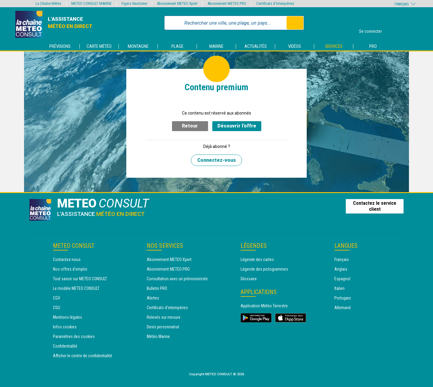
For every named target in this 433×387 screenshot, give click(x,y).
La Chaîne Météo (48, 3)
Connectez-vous (216, 160)
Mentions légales (67, 317)
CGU (56, 307)
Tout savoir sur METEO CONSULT (80, 278)
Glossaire (249, 278)
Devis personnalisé (163, 326)
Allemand (342, 307)
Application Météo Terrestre (264, 305)
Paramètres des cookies (74, 336)
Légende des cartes (257, 259)
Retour (190, 126)
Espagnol (342, 278)
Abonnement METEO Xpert (169, 259)
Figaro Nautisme (134, 3)
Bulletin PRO (157, 288)
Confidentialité (65, 346)
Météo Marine (158, 336)
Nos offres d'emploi (70, 269)
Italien (339, 288)
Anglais (340, 269)
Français (341, 259)
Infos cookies (65, 326)
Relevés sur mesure (163, 317)
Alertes (153, 298)
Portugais (342, 298)
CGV (56, 298)
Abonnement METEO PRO (168, 269)
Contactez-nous (67, 259)
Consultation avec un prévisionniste (177, 278)
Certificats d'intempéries (167, 307)
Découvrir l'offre (236, 126)
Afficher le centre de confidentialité (82, 355)
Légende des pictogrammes (264, 269)
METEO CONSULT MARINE (91, 3)
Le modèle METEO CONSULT (76, 288)
